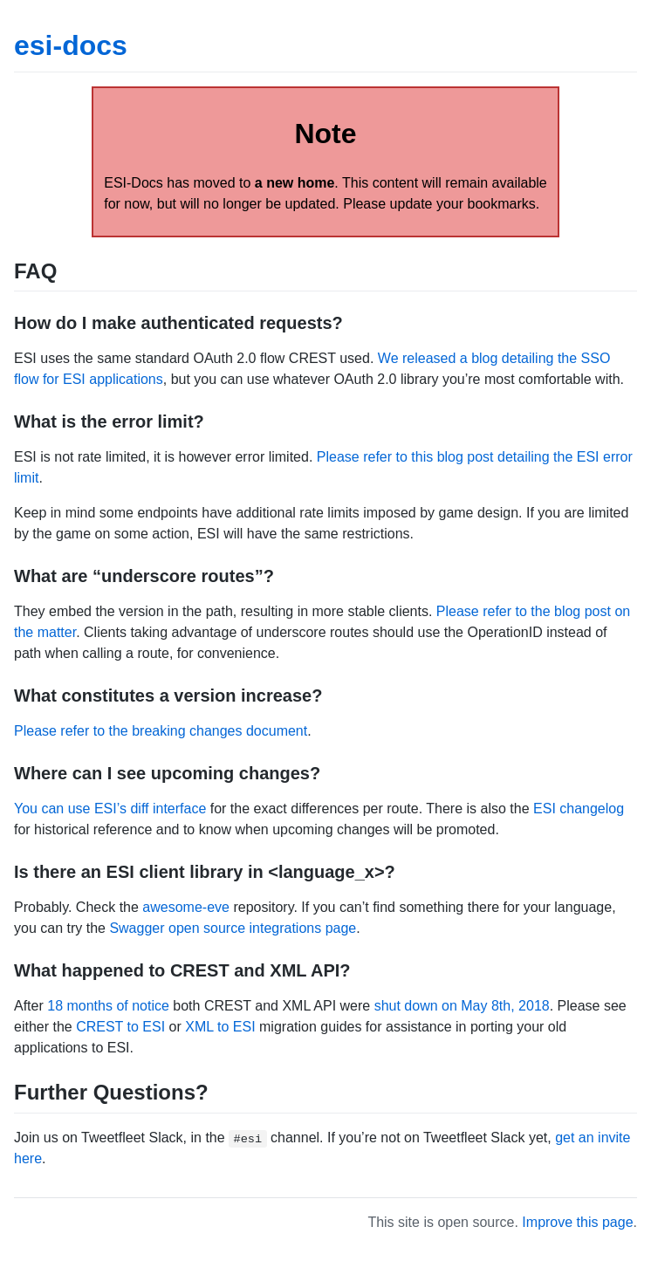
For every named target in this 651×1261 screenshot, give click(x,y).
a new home (295, 182)
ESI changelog (578, 808)
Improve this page (577, 1222)
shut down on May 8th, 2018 (462, 1005)
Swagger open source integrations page (232, 928)
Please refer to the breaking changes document (160, 730)
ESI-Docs (133, 182)
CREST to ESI (120, 1026)
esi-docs (70, 45)
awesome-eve (186, 907)
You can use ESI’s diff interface (110, 808)
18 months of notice (108, 1005)
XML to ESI (220, 1026)
